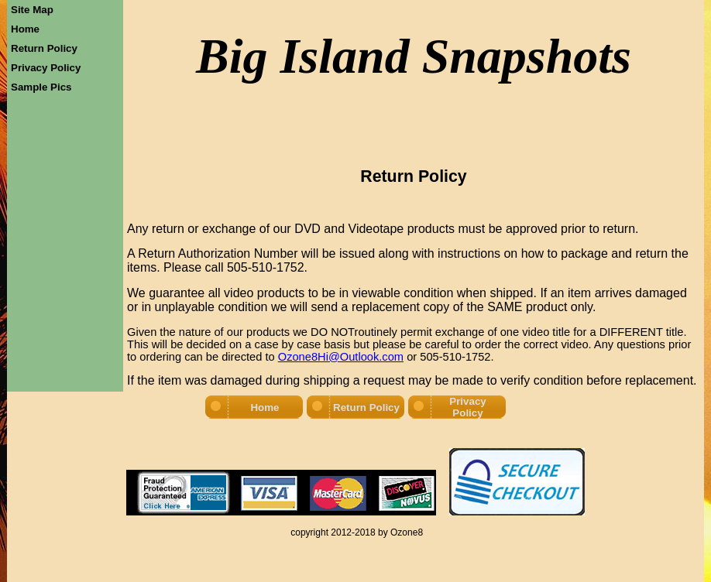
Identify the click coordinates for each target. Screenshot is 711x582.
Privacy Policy (46, 68)
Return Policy (44, 48)
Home (25, 29)
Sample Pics (41, 87)
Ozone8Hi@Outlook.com (341, 357)
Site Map (32, 9)
